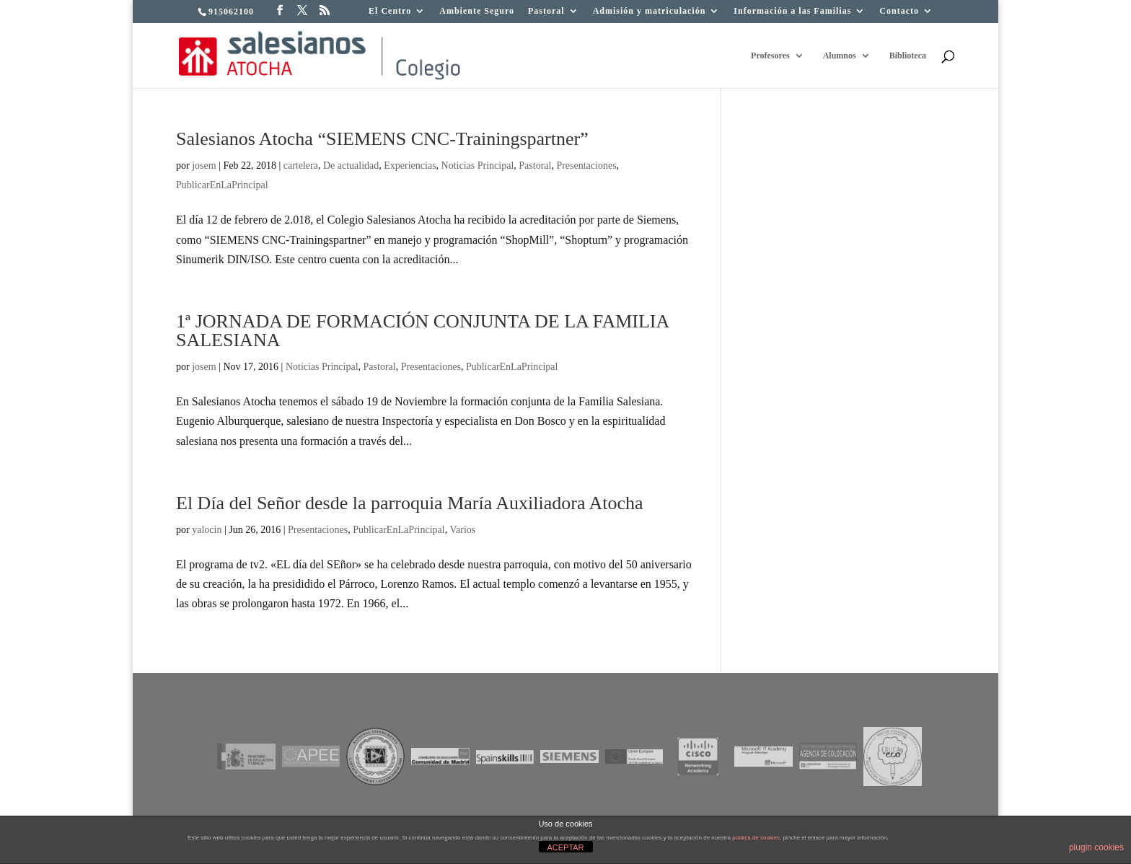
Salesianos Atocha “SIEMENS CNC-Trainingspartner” (382, 138)
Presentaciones (586, 165)
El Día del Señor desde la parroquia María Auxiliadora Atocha (409, 503)
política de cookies (756, 837)
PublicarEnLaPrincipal (222, 185)
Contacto (899, 11)
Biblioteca (907, 55)
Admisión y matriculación (649, 11)
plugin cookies (1096, 847)
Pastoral (546, 11)
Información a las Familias (792, 11)
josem (204, 165)
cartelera (300, 165)
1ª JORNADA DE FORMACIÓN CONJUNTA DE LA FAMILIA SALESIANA (422, 331)
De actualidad (351, 165)
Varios (462, 529)
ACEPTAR (565, 847)
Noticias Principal (477, 165)
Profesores (770, 55)
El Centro (390, 11)
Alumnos (839, 55)
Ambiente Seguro (476, 11)
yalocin (206, 529)
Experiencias (410, 165)
